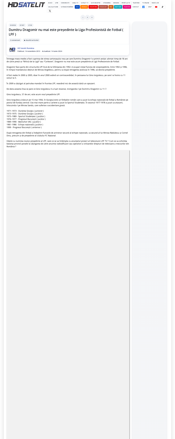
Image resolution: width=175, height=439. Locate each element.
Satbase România (67, 7)
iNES (111, 7)
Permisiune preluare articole (149, 333)
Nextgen (118, 7)
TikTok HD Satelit (149, 264)
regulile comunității (43, 259)
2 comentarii (15, 40)
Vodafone (93, 7)
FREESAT (145, 306)
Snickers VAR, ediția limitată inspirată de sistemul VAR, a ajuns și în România (148, 74)
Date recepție (95, 3)
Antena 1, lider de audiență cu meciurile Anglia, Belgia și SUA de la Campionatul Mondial (148, 59)
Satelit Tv (84, 3)
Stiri (30, 25)
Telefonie (136, 3)
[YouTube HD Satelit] (156, 7)
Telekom (127, 7)
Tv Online (145, 3)
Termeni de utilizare (149, 340)
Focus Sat (103, 7)
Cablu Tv (75, 3)
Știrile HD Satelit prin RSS (149, 284)
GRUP (150, 7)
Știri (56, 3)
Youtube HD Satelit (149, 258)
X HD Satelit (149, 270)
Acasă (50, 3)
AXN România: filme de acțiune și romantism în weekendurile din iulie (148, 44)
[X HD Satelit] (50, 11)
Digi (137, 306)
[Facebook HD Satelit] (143, 7)
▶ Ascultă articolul (31, 40)
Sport (22, 25)
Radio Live (155, 3)
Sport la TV (126, 3)
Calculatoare (53, 7)
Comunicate (65, 3)
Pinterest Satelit (149, 277)
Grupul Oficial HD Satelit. (51, 262)
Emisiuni (116, 3)
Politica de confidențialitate (149, 348)
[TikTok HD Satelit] (162, 7)
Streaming (107, 3)
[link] (149, 45)
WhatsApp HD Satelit (149, 251)
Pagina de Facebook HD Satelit (149, 235)
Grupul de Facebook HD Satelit (149, 244)
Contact (136, 7)
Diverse (13, 25)
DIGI (77, 7)
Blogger (105, 361)
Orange (84, 7)
